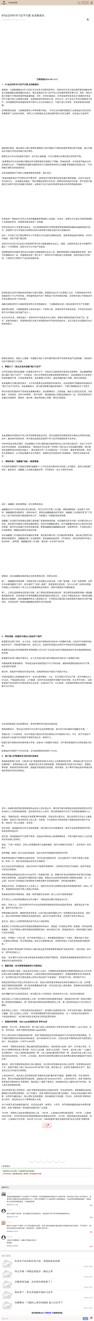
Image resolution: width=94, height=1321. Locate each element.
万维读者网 (12, 3)
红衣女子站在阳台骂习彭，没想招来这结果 (37, 1261)
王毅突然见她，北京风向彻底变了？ (34, 1281)
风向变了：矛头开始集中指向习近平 (34, 1292)
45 (47, 1126)
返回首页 (85, 2)
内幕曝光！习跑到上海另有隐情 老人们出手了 (39, 1302)
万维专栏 (47, 1313)
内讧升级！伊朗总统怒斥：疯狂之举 (34, 1271)
